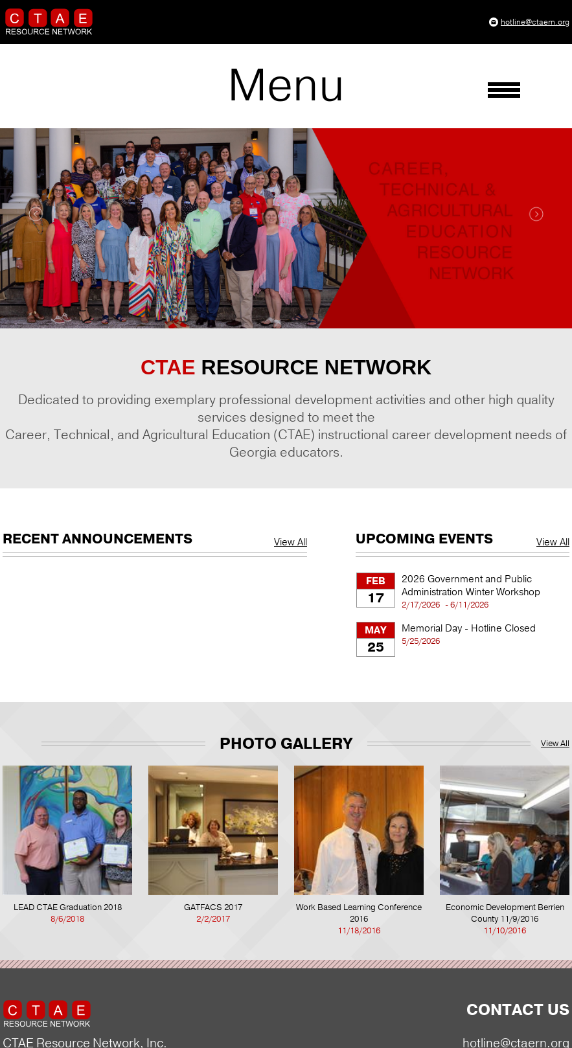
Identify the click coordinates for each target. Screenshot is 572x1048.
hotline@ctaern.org (535, 22)
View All (290, 542)
